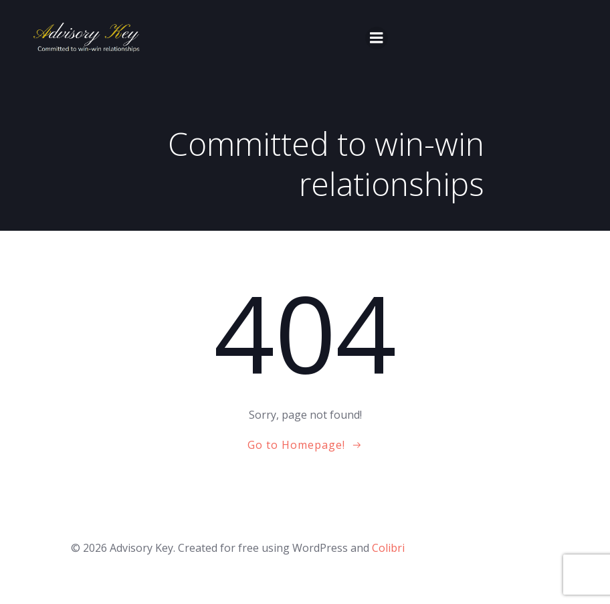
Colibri (388, 547)
